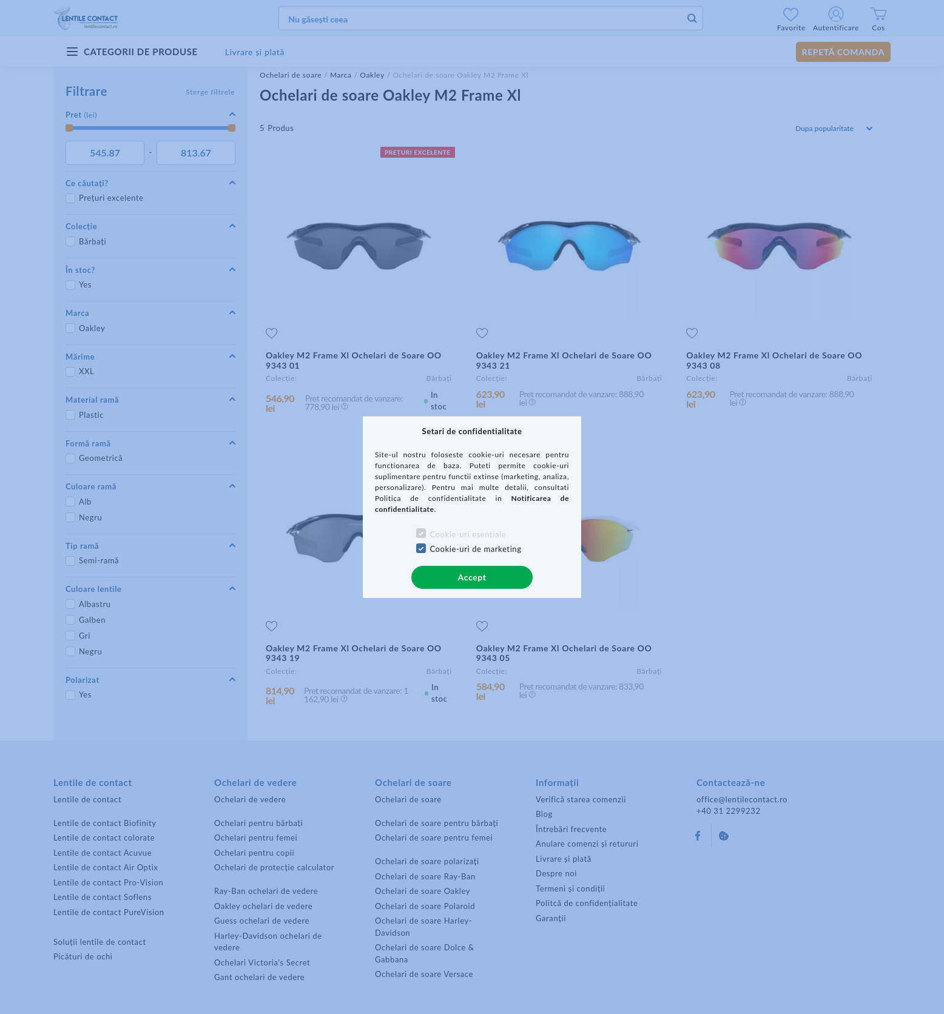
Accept (472, 577)
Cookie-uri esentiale (468, 534)
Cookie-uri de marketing (475, 549)
